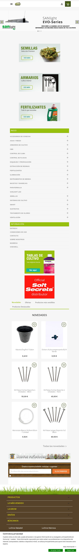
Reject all (70, 550)
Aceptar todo (55, 550)
